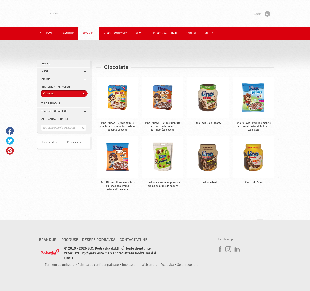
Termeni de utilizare (60, 265)
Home (46, 33)
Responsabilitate (165, 33)
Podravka (155, 13)
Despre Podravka (115, 33)
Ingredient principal (55, 86)
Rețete (140, 33)
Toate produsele (51, 142)
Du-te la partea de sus (260, 223)
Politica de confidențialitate (98, 265)
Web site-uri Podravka (158, 265)
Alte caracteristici (54, 119)
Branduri (68, 33)
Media (209, 33)
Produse (88, 33)
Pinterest (10, 151)
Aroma (46, 79)
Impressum (130, 265)
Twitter (10, 141)
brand (45, 63)
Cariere (191, 33)
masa (45, 71)
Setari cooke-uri (189, 265)
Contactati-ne (133, 239)
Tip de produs (50, 103)
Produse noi (74, 142)
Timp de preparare (54, 111)
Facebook (10, 131)
